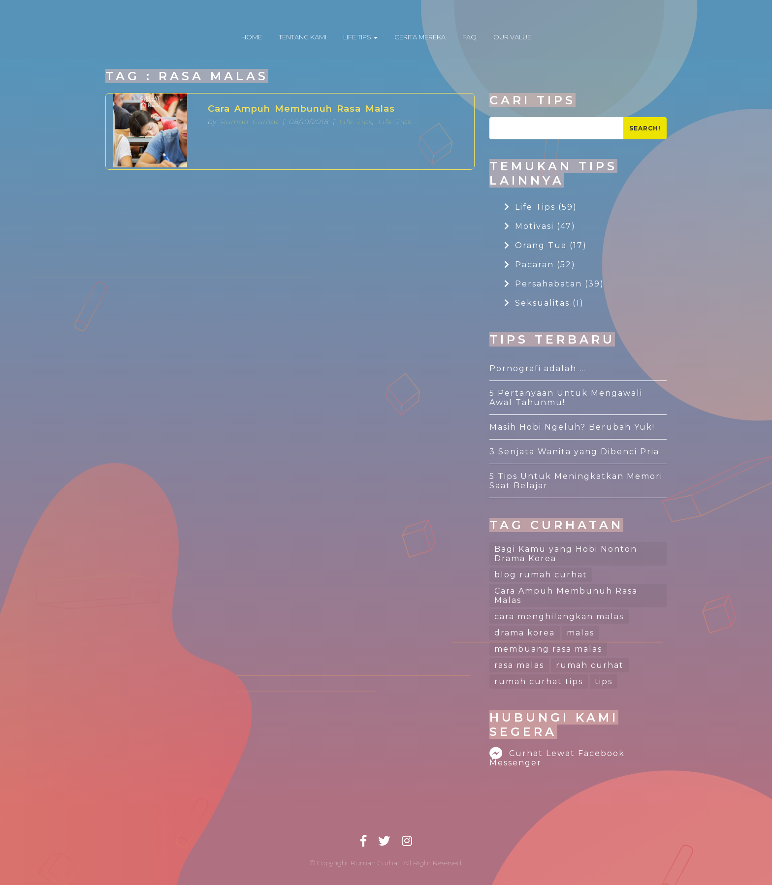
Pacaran (540, 264)
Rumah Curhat (250, 121)
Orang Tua (545, 245)
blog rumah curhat (540, 574)
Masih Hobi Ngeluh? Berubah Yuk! (572, 427)
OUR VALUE (512, 37)
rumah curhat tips (538, 681)
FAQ (469, 37)
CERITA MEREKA (420, 37)
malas (580, 632)
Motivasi (540, 226)
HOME (251, 37)
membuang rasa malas (548, 649)
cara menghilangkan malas (559, 616)
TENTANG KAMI (302, 37)
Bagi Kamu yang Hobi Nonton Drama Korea (565, 553)
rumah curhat (590, 665)
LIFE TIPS (360, 37)
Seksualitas (544, 303)
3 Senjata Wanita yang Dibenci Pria (574, 451)
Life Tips (355, 121)
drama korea (524, 632)
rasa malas (519, 665)
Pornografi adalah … (537, 368)
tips (603, 681)
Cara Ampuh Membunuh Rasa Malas (301, 108)
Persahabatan (554, 283)
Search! (645, 128)
